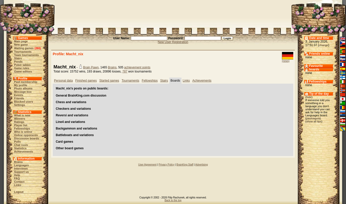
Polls (17, 141)
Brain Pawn (91, 67)
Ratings (19, 121)
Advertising (201, 164)
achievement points (137, 67)
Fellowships (22, 128)
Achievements (23, 151)
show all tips (313, 121)
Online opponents (26, 135)
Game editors (23, 71)
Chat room (21, 144)
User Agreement (147, 164)
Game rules (21, 68)
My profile (20, 85)
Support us (21, 171)
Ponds (18, 61)
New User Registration (173, 42)
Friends (19, 98)
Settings (19, 104)
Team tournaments (26, 55)
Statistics (20, 148)
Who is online (23, 131)
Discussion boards (26, 138)
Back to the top (173, 200)
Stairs (18, 58)
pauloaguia (313, 118)
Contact (19, 181)
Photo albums (23, 88)
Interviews (21, 168)
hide (309, 97)
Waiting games (24, 48)
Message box (23, 91)
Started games (109, 80)
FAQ (17, 178)
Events (18, 95)
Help (17, 175)
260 (37, 48)
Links (18, 185)
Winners (19, 118)
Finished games (86, 80)
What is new (22, 115)
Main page (21, 41)
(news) (285, 61)
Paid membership (26, 81)
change (323, 45)
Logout (19, 191)
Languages (21, 165)
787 (125, 71)
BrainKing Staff (184, 164)
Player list (20, 125)
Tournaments (23, 51)
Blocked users (23, 101)
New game (21, 44)
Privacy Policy (166, 164)
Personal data (63, 80)
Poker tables (22, 64)
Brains (18, 161)
